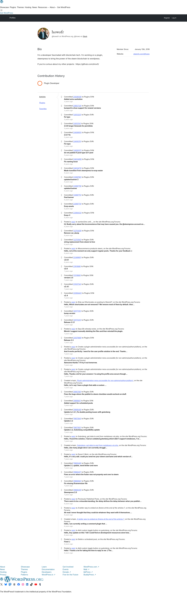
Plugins (42, 103)
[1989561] (77, 401)
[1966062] (77, 481)
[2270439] (77, 231)
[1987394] (77, 419)
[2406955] (77, 132)
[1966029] (77, 490)
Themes (24, 569)
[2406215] (77, 141)
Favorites (43, 109)
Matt (86, 569)
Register (167, 18)
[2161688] (77, 266)
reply (73, 222)
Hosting (3, 572)
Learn (44, 567)
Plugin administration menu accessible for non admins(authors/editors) (105, 380)
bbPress (88, 572)
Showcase (25, 567)
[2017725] (77, 311)
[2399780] (77, 177)
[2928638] (77, 97)
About (2, 567)
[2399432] (77, 213)
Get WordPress (6, 13)
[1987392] (77, 427)
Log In (174, 18)
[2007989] (77, 338)
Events (65, 569)
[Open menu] (1, 10)
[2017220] (77, 320)
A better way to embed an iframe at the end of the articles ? (100, 519)
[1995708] (77, 392)
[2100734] (77, 284)
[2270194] (77, 240)
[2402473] (77, 168)
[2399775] (77, 195)
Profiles (13, 18)
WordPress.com (91, 567)
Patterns (24, 575)
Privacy (3, 575)
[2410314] (77, 123)
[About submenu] (53, 7)
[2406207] (77, 150)
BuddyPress (89, 575)
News (2, 569)
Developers (46, 572)
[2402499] (77, 159)
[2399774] (77, 204)
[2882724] (77, 106)
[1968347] (77, 472)
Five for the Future (70, 575)
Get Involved (68, 567)
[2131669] (77, 275)
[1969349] (77, 463)
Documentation (48, 569)
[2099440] (77, 293)
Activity (42, 97)
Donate (67, 572)
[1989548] (77, 410)
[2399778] (77, 186)
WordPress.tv (48, 575)
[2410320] (77, 115)
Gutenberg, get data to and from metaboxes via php (97, 445)
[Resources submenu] (43, 7)
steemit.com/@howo (141, 54)
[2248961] (77, 257)
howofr (58, 32)
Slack (85, 36)
